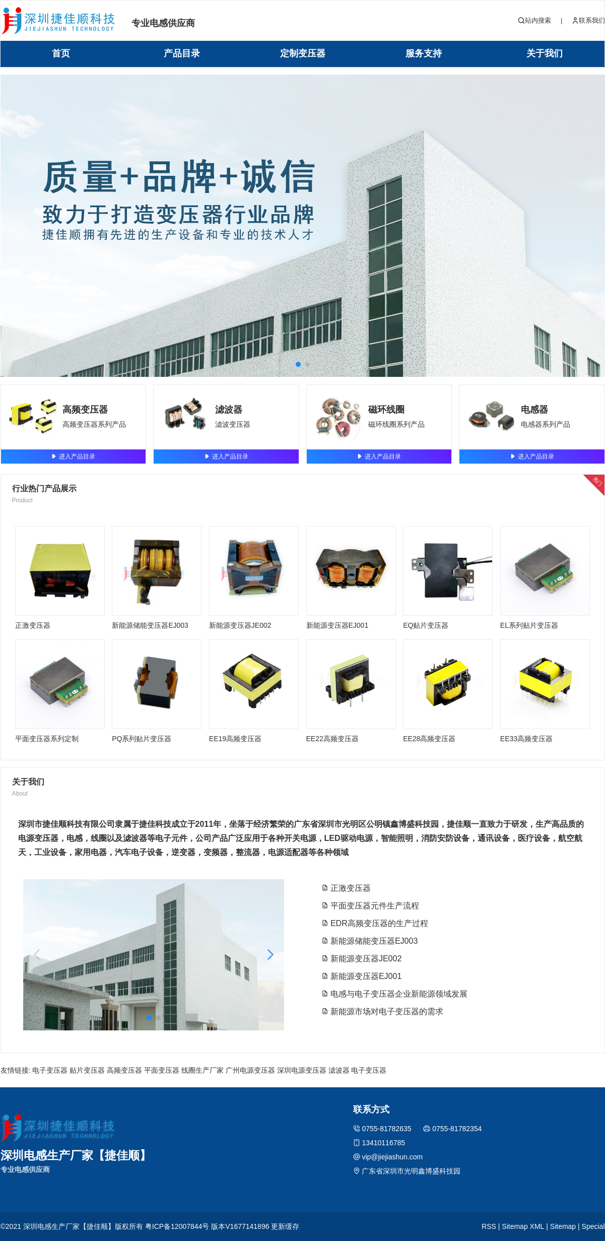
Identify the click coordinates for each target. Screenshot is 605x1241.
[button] (298, 364)
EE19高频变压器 (235, 739)
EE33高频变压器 (526, 739)
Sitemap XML (523, 1226)
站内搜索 (534, 21)
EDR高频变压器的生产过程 (374, 923)
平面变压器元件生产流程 (370, 906)
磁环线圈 (386, 410)
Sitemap (563, 1226)
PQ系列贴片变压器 (141, 739)
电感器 (534, 410)
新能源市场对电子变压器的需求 (382, 1011)
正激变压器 (32, 625)
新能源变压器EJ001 (337, 625)
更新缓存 (285, 1226)
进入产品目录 (73, 456)
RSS (489, 1226)
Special (593, 1226)
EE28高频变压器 (429, 739)
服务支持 (424, 53)
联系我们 (588, 21)
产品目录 (182, 53)
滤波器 (228, 410)
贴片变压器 (87, 1070)
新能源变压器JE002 (240, 625)
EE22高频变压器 (332, 739)
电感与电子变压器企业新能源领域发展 (394, 994)
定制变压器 (302, 53)
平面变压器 (161, 1070)
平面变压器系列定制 (47, 739)
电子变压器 (50, 1070)
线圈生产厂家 (202, 1070)
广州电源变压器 (250, 1070)
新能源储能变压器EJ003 (150, 625)
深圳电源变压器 (301, 1070)
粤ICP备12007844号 (177, 1226)
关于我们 (544, 53)
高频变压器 (85, 410)
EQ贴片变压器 (425, 625)
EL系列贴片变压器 (529, 625)
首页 (61, 53)
